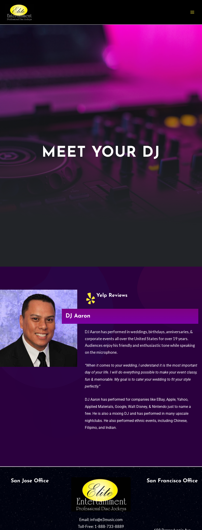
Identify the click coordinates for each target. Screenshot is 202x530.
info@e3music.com (106, 519)
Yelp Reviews (112, 295)
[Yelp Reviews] (90, 298)
